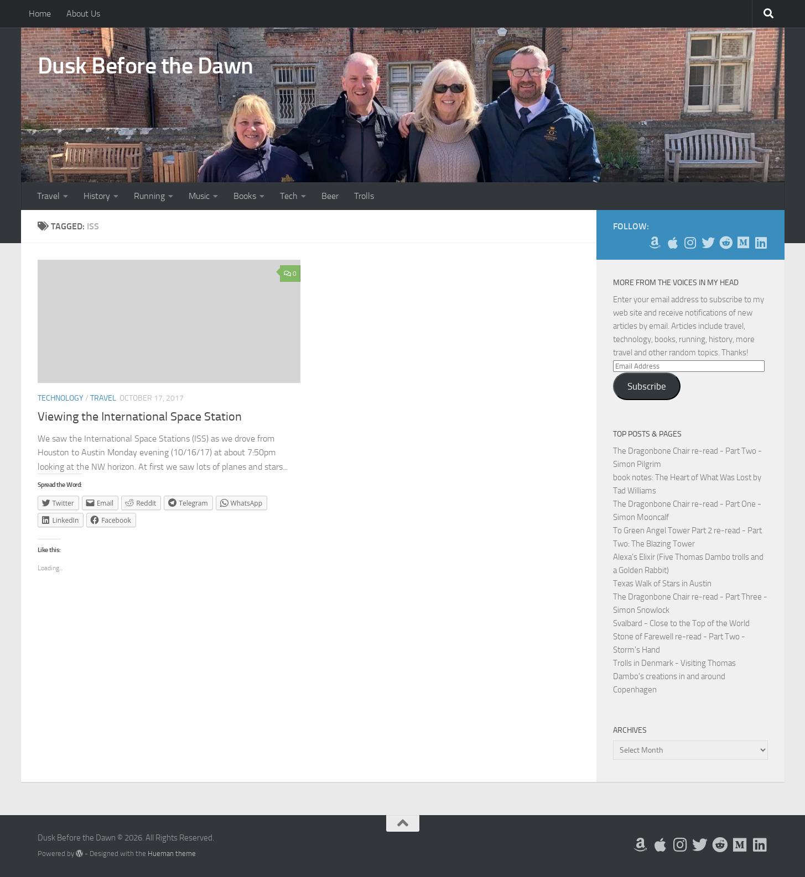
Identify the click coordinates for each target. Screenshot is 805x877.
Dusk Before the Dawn (145, 66)
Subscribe (646, 386)
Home (40, 13)
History (97, 196)
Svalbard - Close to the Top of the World (681, 623)
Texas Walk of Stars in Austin (662, 584)
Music (199, 196)
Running (149, 196)
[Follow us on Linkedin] (761, 242)
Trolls (364, 196)
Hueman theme (172, 853)
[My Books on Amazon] (655, 242)
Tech (289, 196)
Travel (48, 196)
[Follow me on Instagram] (690, 242)
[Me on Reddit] (726, 242)
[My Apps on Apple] (672, 242)
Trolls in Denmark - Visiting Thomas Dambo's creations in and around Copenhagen (674, 676)
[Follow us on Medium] (743, 242)
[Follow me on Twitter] (708, 242)
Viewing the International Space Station (140, 416)
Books (244, 196)
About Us (83, 13)
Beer (330, 196)
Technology (61, 398)
